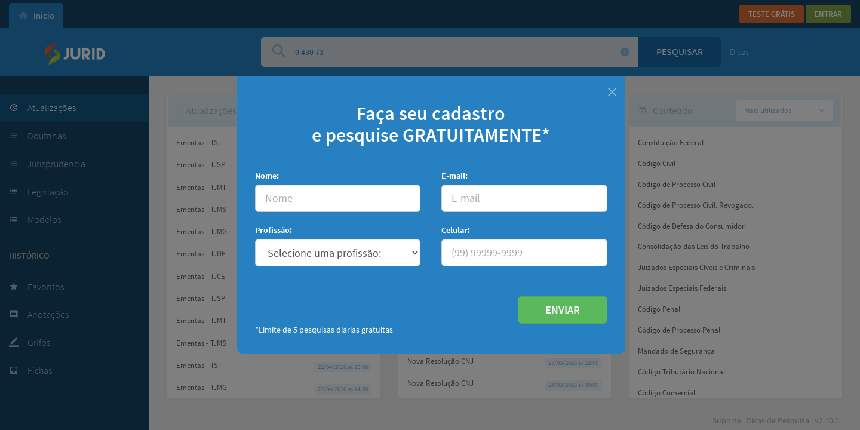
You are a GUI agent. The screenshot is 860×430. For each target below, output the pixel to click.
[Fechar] (611, 90)
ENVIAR (562, 310)
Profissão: (273, 230)
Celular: (455, 230)
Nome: (267, 175)
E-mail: (454, 175)
